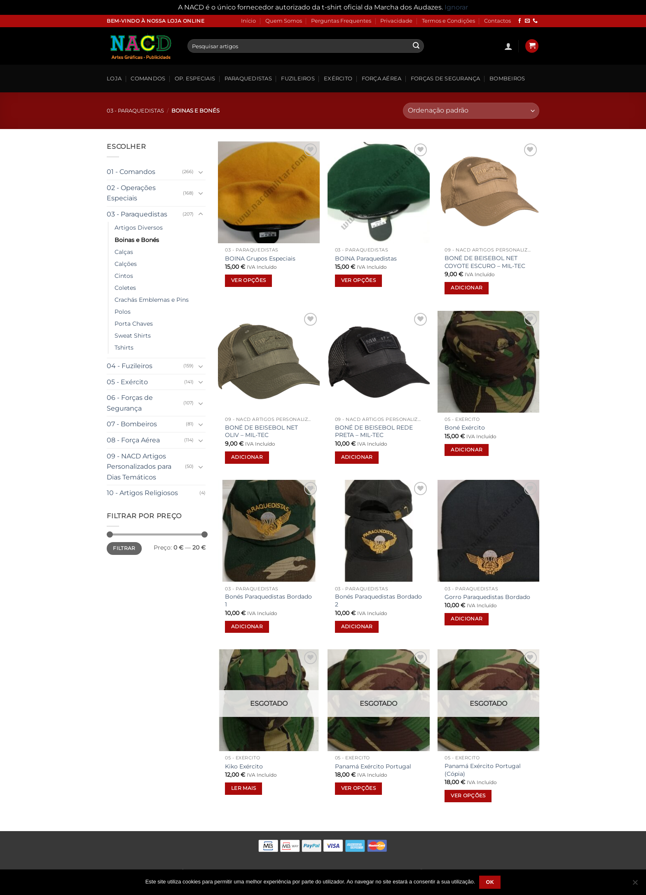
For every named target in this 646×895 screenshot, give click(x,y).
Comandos (148, 78)
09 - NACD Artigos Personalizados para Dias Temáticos (139, 466)
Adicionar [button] (466, 288)
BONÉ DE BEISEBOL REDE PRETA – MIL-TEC (374, 431)
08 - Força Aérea (133, 440)
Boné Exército (465, 427)
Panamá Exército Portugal (373, 766)
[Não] (635, 884)
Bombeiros (507, 78)
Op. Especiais (195, 78)
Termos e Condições (448, 21)
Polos (123, 311)
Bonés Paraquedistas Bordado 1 (268, 600)
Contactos (497, 21)
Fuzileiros (298, 78)
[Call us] (535, 21)
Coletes (125, 287)
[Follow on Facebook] (519, 21)
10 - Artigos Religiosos (142, 493)
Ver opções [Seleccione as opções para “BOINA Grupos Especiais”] (248, 280)
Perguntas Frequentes (341, 21)
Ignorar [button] (456, 7)
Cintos (124, 276)
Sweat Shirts (133, 335)
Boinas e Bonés (137, 240)
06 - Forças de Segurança (130, 403)
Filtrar (124, 548)
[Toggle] (201, 172)
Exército (338, 78)
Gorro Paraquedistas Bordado (487, 597)
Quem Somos (283, 21)
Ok (490, 882)
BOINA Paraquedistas (366, 258)
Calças (124, 252)
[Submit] (416, 46)
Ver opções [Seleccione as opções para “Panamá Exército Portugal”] (358, 788)
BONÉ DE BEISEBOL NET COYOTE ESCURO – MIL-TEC (485, 262)
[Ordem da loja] (471, 111)
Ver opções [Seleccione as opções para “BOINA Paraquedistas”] (358, 280)
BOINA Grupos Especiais (260, 258)
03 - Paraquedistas (135, 111)
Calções (126, 264)
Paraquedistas (248, 78)
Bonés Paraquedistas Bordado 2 (378, 600)
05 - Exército (127, 382)
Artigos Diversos (139, 227)
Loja (114, 78)
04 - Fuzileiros (129, 366)
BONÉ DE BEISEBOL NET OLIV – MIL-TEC (261, 431)
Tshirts (124, 347)
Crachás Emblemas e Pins (152, 299)
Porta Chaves (134, 323)
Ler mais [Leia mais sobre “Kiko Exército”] (243, 788)
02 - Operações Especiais (131, 193)
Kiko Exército (244, 766)
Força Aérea (382, 78)
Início (248, 21)
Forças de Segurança (445, 78)
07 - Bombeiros (132, 424)
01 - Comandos (131, 172)
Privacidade (396, 21)
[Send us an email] (527, 21)
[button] (508, 46)
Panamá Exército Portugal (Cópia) (483, 770)
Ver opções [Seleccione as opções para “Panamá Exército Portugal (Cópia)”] (468, 796)
